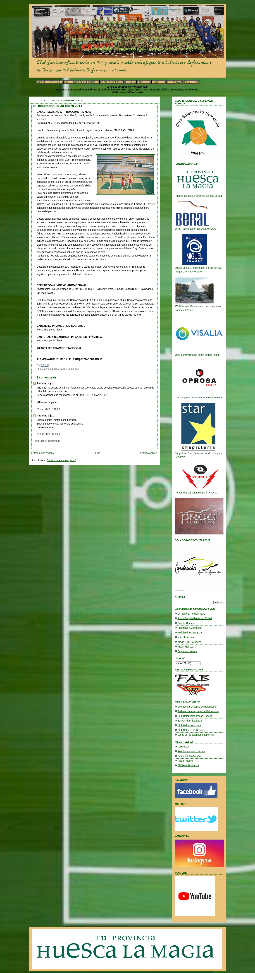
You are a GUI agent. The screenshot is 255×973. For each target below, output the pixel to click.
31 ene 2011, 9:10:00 (48, 409)
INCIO (40, 82)
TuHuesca (183, 746)
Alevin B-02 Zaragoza (189, 642)
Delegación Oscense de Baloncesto (197, 706)
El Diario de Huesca (188, 765)
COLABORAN (191, 82)
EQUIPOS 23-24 (54, 82)
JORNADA (93, 82)
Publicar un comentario (47, 441)
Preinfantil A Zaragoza (190, 628)
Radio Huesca (185, 760)
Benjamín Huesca (187, 651)
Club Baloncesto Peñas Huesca (195, 716)
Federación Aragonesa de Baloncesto (198, 711)
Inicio (97, 453)
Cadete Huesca (186, 623)
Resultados (60, 369)
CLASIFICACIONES (111, 82)
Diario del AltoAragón (189, 756)
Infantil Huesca (186, 637)
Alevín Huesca (186, 646)
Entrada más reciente (43, 453)
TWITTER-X (159, 82)
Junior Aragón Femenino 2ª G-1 (195, 618)
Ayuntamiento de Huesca (191, 751)
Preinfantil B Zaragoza (190, 632)
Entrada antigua (149, 453)
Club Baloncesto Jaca (189, 725)
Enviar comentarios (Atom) (61, 460)
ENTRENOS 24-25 (75, 82)
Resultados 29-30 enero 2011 (59, 106)
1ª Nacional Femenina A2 (191, 613)
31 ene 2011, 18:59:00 (49, 434)
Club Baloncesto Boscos (191, 730)
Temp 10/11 (74, 369)
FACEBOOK (144, 82)
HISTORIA (130, 82)
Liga (50, 369)
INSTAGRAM (174, 82)
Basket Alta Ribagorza (190, 720)
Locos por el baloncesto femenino (196, 735)
